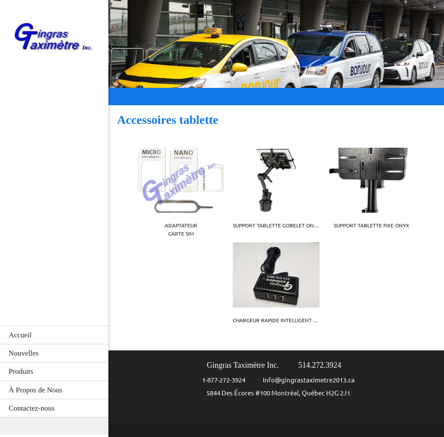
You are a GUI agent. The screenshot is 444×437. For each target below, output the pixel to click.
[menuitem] (54, 335)
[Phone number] (219, 380)
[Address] (274, 393)
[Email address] (304, 380)
